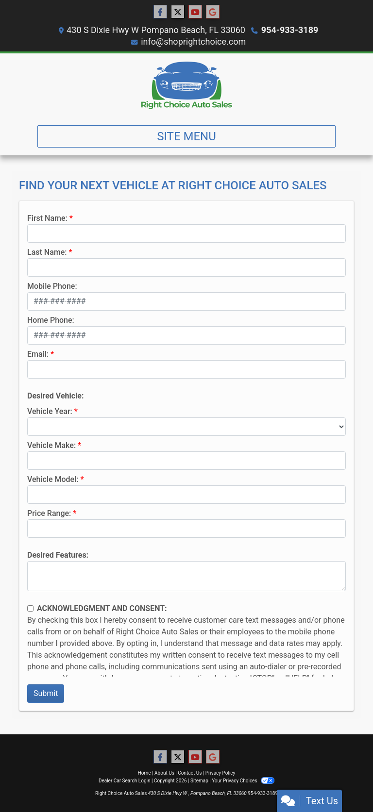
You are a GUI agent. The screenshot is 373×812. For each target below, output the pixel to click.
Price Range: (49, 513)
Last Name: (47, 252)
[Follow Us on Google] (213, 12)
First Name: (47, 218)
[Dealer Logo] (186, 85)
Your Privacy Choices (243, 780)
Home (144, 773)
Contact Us (190, 773)
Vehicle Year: (49, 411)
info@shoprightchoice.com (193, 41)
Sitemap (199, 780)
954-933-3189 (289, 30)
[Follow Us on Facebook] (160, 12)
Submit (46, 693)
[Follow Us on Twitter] (178, 12)
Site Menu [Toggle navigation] (186, 136)
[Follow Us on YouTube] (195, 12)
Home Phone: (50, 320)
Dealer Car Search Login (125, 780)
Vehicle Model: (52, 479)
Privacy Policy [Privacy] (220, 773)
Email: (38, 354)
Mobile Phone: (52, 286)
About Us (164, 773)
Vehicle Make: (51, 445)
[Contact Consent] (30, 608)
